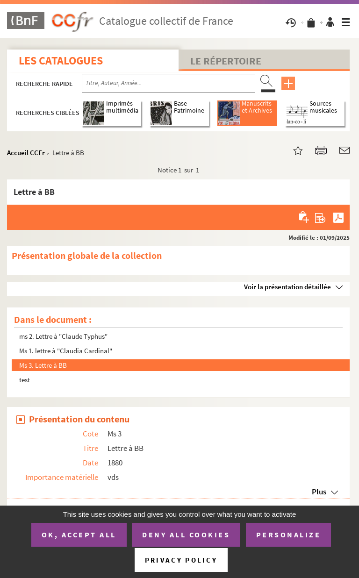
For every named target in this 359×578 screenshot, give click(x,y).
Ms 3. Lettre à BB (43, 365)
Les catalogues (61, 60)
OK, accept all (79, 534)
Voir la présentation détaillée (287, 286)
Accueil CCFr (26, 152)
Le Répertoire (225, 60)
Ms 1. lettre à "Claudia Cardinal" (65, 350)
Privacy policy (181, 560)
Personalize (288, 534)
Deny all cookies (186, 534)
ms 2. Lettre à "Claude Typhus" (63, 336)
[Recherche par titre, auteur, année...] (168, 83)
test (24, 379)
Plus (319, 491)
